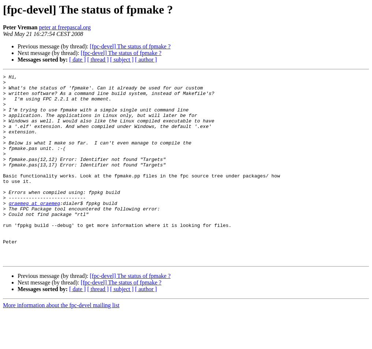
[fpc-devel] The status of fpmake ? (130, 46)
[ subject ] (122, 59)
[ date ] (77, 59)
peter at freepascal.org (64, 27)
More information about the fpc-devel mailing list (61, 342)
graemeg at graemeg (34, 229)
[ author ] (146, 59)
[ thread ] (98, 59)
